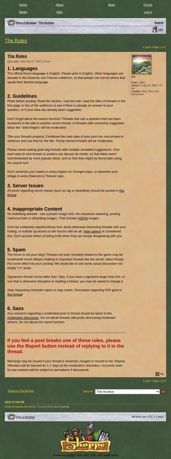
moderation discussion (23, 318)
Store (111, 5)
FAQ (160, 29)
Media (23, 12)
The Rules (16, 40)
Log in (148, 12)
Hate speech (92, 231)
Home (23, 5)
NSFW (83, 218)
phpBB (70, 455)
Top (162, 374)
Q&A (59, 12)
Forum (148, 5)
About (59, 5)
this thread (14, 294)
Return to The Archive (21, 390)
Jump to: (88, 391)
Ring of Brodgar (25, 417)
